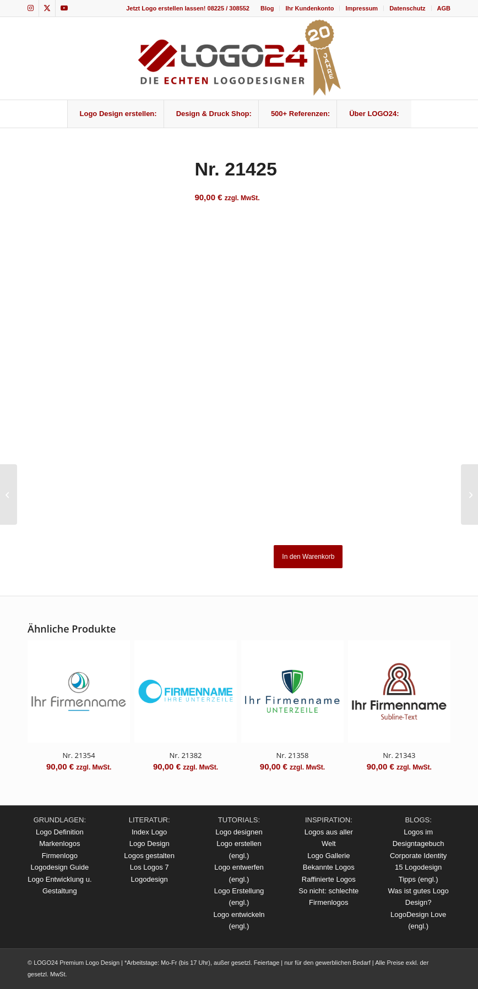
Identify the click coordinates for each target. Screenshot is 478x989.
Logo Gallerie (328, 855)
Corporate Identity (418, 855)
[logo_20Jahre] (239, 58)
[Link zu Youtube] (64, 8)
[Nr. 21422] (8, 494)
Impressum (361, 8)
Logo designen (238, 832)
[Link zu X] (47, 8)
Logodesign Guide (60, 867)
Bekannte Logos (329, 867)
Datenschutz (407, 8)
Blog (267, 8)
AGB (443, 8)
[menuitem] (267, 8)
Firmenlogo (60, 855)
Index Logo (149, 832)
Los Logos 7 (149, 867)
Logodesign (149, 879)
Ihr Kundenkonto (309, 8)
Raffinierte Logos (329, 879)
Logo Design (149, 843)
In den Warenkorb (308, 557)
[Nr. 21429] (469, 494)
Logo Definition (60, 832)
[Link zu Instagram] (31, 8)
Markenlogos (59, 843)
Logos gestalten (149, 855)
